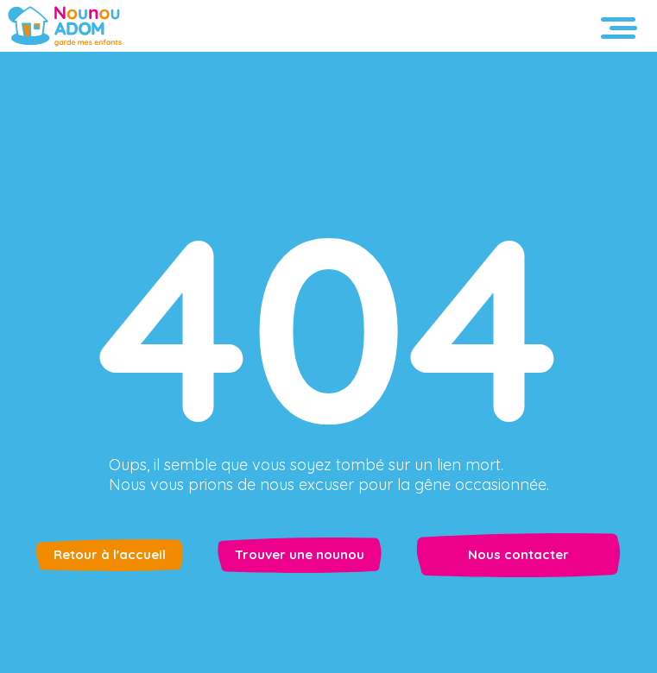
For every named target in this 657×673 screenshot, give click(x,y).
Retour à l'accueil (110, 554)
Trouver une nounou (299, 554)
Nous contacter (518, 554)
